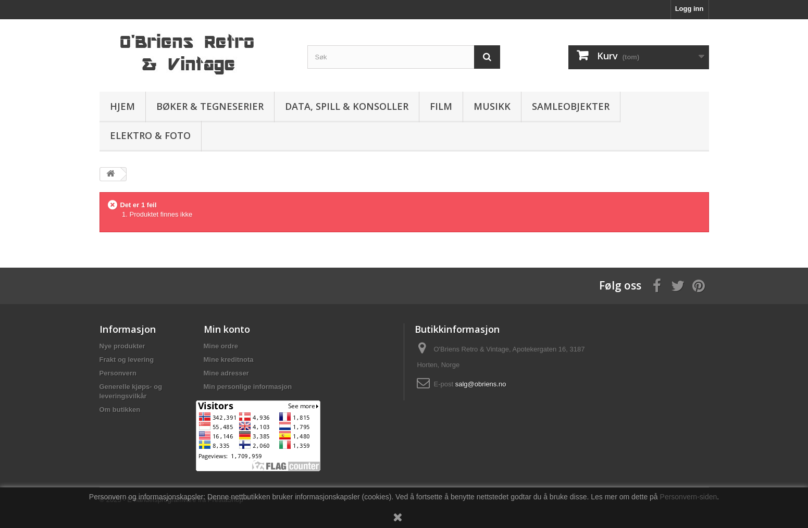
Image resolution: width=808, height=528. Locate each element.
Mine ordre (221, 346)
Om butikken (120, 409)
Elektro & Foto (150, 135)
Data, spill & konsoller (346, 106)
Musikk (492, 106)
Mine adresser (226, 373)
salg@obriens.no (480, 384)
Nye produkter (122, 346)
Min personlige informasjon (248, 387)
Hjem (122, 106)
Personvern (118, 373)
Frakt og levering (127, 359)
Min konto (227, 329)
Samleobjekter (571, 106)
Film (441, 106)
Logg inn (689, 8)
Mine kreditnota (229, 359)
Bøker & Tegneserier (210, 106)
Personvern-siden (688, 497)
